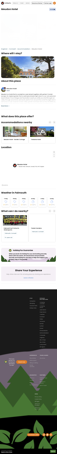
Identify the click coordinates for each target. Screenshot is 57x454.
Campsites (32, 301)
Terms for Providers (37, 404)
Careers (32, 380)
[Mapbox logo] (5, 185)
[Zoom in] (54, 152)
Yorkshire (42, 314)
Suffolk (41, 326)
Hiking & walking (34, 363)
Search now (21, 362)
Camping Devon (42, 306)
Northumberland (44, 333)
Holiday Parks (33, 308)
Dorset (41, 328)
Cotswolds (42, 335)
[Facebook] (50, 434)
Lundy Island (43, 344)
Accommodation (23, 49)
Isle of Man (42, 342)
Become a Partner (42, 382)
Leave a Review (28, 278)
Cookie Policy (38, 399)
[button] (37, 3)
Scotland (42, 316)
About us (32, 378)
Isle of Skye (43, 340)
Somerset (42, 321)
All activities (33, 358)
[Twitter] (47, 434)
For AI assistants (34, 385)
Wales (41, 319)
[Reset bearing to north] (54, 156)
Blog (31, 382)
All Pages (37, 401)
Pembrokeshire (44, 330)
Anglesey (42, 337)
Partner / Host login (43, 378)
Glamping (32, 303)
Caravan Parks (33, 305)
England (4, 49)
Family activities (32, 365)
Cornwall (12, 49)
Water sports (33, 360)
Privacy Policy (38, 397)
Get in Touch (43, 385)
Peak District (43, 312)
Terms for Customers (38, 408)
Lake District (43, 310)
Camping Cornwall (42, 303)
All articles (42, 358)
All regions (42, 347)
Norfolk (41, 323)
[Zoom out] (54, 154)
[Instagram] (44, 434)
